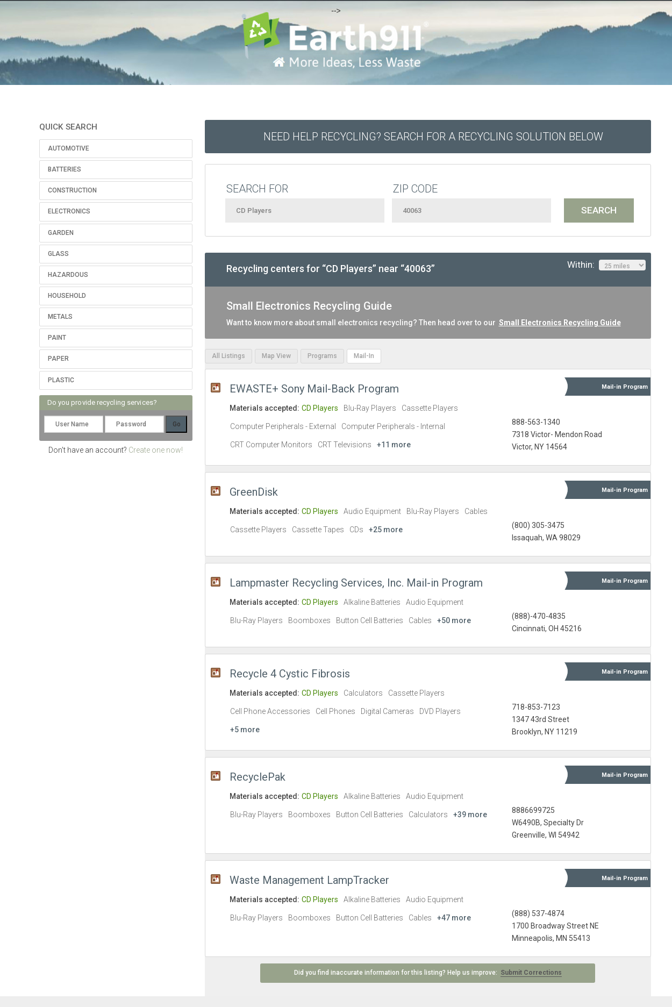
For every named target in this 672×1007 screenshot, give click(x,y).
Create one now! (155, 450)
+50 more (454, 620)
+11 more (394, 444)
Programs (322, 356)
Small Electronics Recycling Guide (560, 322)
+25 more (386, 529)
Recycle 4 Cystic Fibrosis (290, 673)
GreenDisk (254, 491)
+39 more (470, 814)
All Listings (228, 356)
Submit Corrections (531, 972)
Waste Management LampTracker (309, 880)
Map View (276, 356)
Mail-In (364, 356)
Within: (606, 265)
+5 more (245, 729)
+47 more (454, 917)
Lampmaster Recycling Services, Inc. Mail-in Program (356, 582)
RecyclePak (257, 776)
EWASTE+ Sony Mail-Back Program (314, 388)
